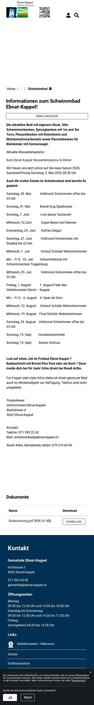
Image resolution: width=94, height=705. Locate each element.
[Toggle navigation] (85, 15)
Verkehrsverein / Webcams (31, 645)
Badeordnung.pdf (21, 521)
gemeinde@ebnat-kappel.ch (27, 585)
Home (11, 89)
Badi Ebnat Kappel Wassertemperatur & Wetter (40, 160)
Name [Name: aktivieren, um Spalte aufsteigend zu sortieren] (13, 511)
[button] (76, 15)
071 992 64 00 (18, 580)
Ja (10, 697)
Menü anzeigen (47, 116)
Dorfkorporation (19, 663)
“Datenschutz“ (78, 680)
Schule (12, 654)
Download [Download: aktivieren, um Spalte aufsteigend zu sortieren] (70, 511)
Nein (28, 697)
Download (74, 521)
